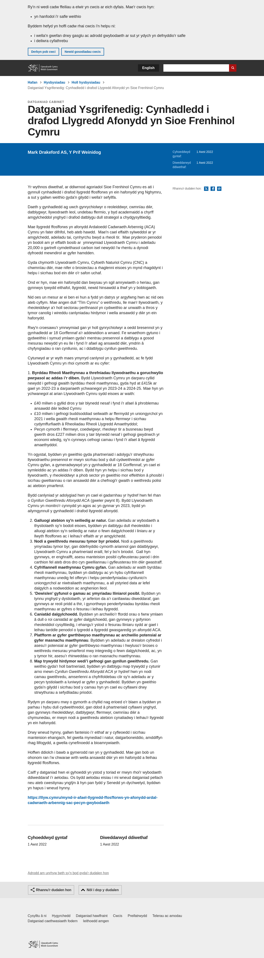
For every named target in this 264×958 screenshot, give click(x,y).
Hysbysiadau (54, 82)
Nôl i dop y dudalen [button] (103, 890)
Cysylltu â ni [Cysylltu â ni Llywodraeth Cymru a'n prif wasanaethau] (37, 916)
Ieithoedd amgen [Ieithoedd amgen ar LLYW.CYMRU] (96, 921)
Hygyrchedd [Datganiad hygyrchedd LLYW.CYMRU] (61, 916)
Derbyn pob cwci (43, 51)
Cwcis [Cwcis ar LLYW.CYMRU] (117, 916)
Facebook (213, 189)
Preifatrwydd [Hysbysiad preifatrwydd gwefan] (137, 916)
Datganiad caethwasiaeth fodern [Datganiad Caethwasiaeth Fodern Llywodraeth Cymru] (53, 921)
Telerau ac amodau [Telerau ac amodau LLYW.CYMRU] (167, 916)
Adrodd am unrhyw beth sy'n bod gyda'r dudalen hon (68, 873)
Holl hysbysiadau (86, 82)
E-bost (219, 189)
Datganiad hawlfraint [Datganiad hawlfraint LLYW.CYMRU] (92, 916)
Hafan (32, 82)
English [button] (148, 68)
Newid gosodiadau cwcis (83, 51)
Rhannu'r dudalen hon (53, 890)
